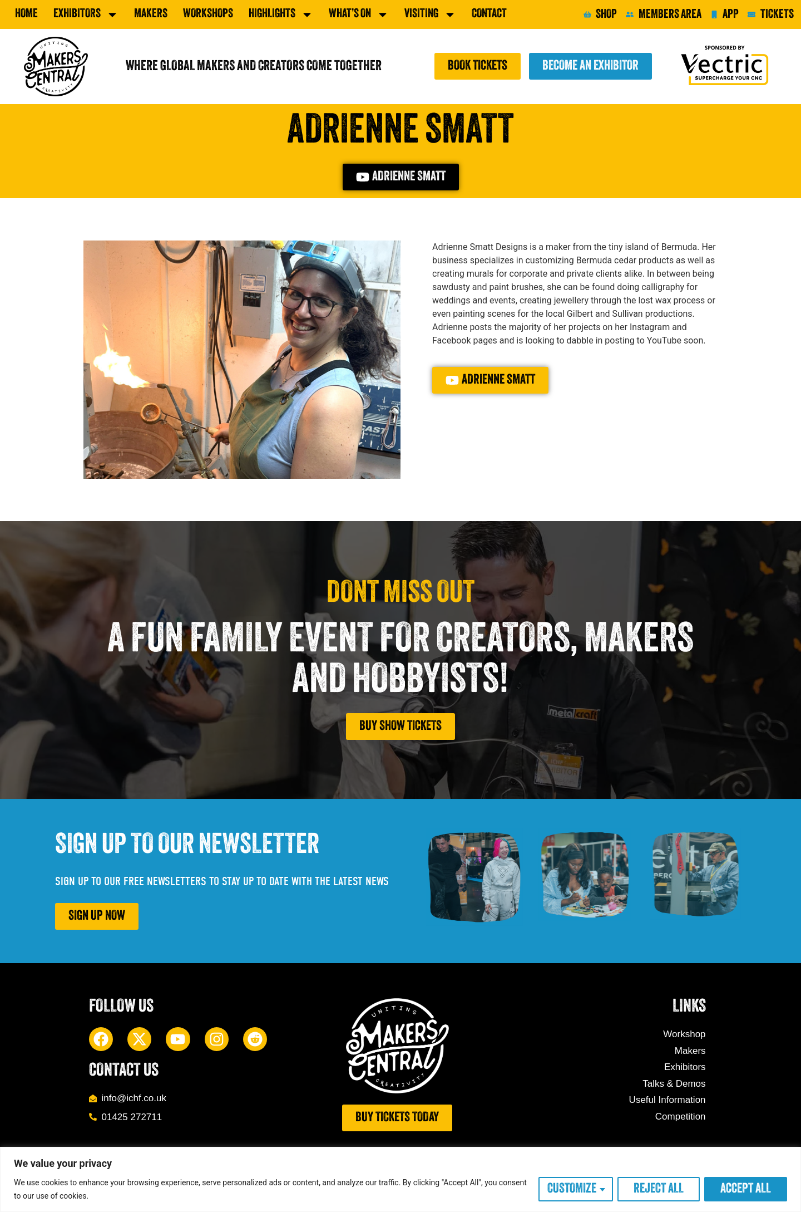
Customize (571, 1189)
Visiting (430, 14)
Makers (150, 14)
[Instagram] (217, 1039)
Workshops (208, 14)
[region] (400, 1179)
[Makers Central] (56, 66)
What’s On (359, 14)
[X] (139, 1039)
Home (26, 14)
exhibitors (85, 14)
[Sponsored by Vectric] (726, 66)
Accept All (745, 1189)
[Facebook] (101, 1039)
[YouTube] (178, 1039)
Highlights (281, 14)
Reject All (659, 1189)
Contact (489, 14)
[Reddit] (255, 1039)
